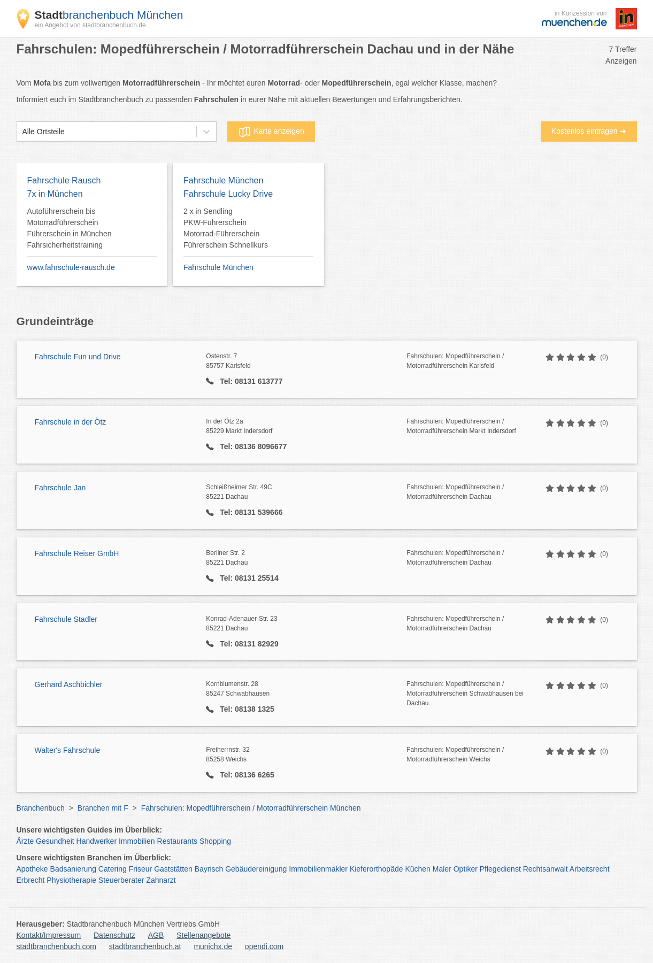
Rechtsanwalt (545, 869)
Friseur (140, 869)
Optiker (466, 869)
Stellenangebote (203, 935)
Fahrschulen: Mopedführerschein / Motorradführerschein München (251, 808)
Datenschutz (114, 935)
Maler (442, 869)
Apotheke (32, 869)
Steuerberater (121, 880)
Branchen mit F (103, 808)
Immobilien (137, 841)
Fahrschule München (218, 267)
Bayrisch (209, 869)
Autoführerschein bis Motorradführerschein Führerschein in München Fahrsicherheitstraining (69, 228)
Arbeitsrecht (590, 869)
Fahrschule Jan (60, 487)
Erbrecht (31, 880)
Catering (112, 869)
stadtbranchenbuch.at (145, 946)
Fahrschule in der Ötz (70, 422)
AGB (156, 935)
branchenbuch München (109, 15)
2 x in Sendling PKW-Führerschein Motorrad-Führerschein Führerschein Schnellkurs (225, 228)
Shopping (215, 841)
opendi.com (264, 946)
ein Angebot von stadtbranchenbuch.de (90, 25)
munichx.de (213, 946)
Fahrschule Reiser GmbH (77, 553)
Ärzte (25, 841)
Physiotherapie (71, 880)
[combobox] (22, 131)
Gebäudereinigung (256, 869)
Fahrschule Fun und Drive (78, 356)
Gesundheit (55, 841)
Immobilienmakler (318, 869)
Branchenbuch (41, 808)
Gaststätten (173, 869)
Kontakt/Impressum (49, 935)
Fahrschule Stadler (66, 619)
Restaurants (177, 841)
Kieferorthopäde (376, 869)
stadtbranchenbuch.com (56, 946)
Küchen (417, 869)
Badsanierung (73, 869)
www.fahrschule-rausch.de (71, 267)
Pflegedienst (500, 869)
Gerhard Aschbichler (69, 684)
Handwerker (96, 841)
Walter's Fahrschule (68, 750)
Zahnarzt (160, 880)
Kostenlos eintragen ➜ (588, 131)
